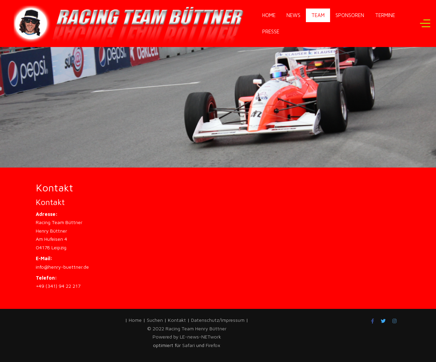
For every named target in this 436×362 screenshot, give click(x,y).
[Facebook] (372, 321)
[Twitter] (383, 321)
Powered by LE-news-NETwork (187, 337)
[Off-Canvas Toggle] (425, 23)
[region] (218, 91)
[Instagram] (394, 321)
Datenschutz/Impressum (218, 320)
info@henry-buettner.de (62, 267)
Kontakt (177, 320)
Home (135, 320)
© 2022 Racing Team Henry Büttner (187, 328)
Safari (189, 345)
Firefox (213, 345)
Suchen (155, 320)
